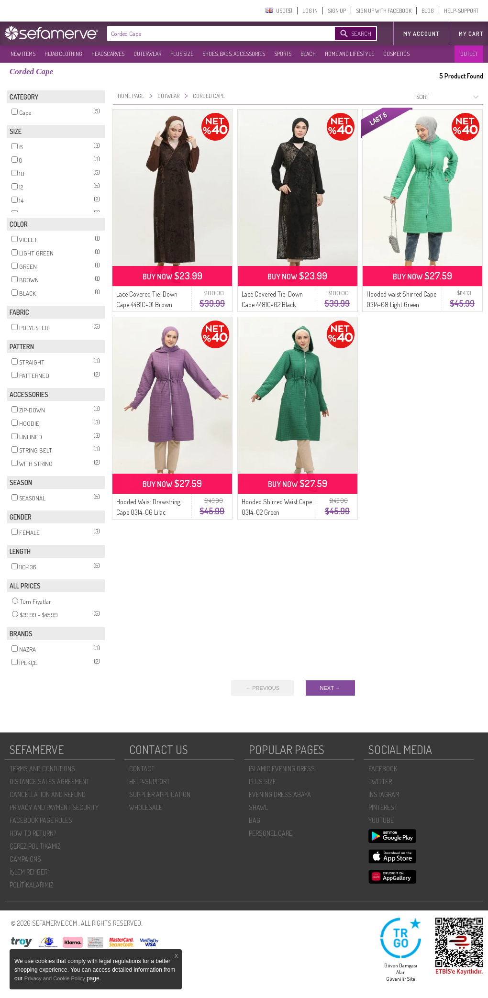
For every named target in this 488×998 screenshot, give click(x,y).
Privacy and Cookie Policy (55, 978)
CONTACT (142, 769)
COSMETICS (396, 53)
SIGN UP (337, 10)
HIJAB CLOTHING (63, 53)
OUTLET (468, 53)
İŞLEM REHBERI (29, 872)
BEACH (308, 53)
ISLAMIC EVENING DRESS (282, 769)
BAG (254, 820)
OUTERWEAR (147, 53)
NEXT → (330, 688)
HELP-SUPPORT (461, 10)
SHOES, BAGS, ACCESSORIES (233, 53)
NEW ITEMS (23, 53)
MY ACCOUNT (421, 33)
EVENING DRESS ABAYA (280, 794)
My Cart (471, 33)
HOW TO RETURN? (33, 833)
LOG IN (310, 10)
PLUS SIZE (181, 53)
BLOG (427, 10)
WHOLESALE (145, 807)
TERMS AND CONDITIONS (42, 769)
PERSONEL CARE (270, 833)
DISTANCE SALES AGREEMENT (49, 781)
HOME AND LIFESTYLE (349, 53)
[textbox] (211, 33)
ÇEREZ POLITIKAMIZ (35, 846)
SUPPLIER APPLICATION (159, 794)
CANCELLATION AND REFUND (48, 794)
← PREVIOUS (262, 688)
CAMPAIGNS (25, 859)
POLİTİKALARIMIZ (32, 885)
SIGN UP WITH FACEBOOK (383, 10)
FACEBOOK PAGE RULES (41, 820)
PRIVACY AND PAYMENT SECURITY (54, 807)
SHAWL (258, 807)
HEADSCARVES (107, 53)
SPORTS (282, 53)
